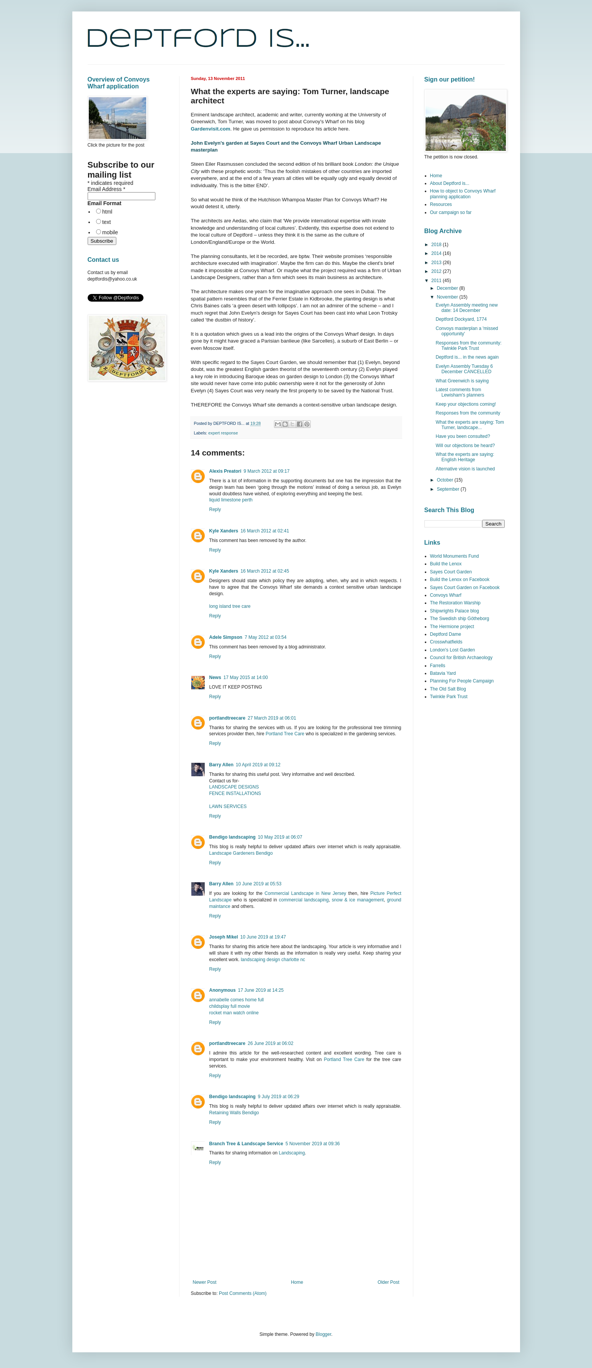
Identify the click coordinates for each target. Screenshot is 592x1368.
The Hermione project (452, 626)
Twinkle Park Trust (449, 696)
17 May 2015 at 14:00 (245, 677)
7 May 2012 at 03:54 (265, 637)
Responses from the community (467, 413)
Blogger (323, 1334)
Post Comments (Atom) (243, 1293)
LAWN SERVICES (228, 806)
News (215, 677)
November (448, 297)
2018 (437, 244)
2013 (437, 262)
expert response (223, 433)
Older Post (389, 1282)
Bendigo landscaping (232, 837)
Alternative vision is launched (465, 469)
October (445, 480)
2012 (437, 271)
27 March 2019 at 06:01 (272, 718)
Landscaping (292, 1153)
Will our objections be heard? (465, 445)
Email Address (107, 189)
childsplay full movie (229, 1006)
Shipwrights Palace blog (454, 611)
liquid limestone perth (231, 500)
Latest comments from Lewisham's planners (459, 392)
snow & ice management (358, 900)
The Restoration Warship (455, 603)
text (106, 222)
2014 (437, 253)
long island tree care (230, 606)
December (448, 288)
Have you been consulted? (462, 436)
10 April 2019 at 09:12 (258, 764)
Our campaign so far (451, 212)
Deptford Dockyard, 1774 (460, 319)
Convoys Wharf (446, 595)
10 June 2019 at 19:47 (263, 937)
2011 (437, 280)
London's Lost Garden (452, 650)
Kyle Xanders (223, 531)
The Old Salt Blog (448, 689)
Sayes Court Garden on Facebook (465, 587)
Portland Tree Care (285, 733)
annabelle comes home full (236, 999)
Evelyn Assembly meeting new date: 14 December (466, 307)
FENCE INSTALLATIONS (235, 793)
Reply (215, 509)
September (448, 489)
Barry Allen (221, 764)
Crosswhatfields (446, 642)
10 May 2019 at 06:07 (280, 837)
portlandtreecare (227, 718)
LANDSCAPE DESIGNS (234, 787)
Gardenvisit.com (210, 129)
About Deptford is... (450, 183)
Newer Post (205, 1282)
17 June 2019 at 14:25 (261, 990)
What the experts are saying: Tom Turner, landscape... (469, 425)
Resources (441, 204)
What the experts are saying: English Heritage (464, 457)
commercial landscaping (304, 900)
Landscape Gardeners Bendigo (241, 853)
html (107, 212)
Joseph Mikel (223, 937)
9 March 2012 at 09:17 (267, 471)
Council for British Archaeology (461, 657)
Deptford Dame (445, 634)
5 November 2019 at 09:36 (312, 1143)
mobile (110, 232)
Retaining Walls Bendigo (234, 1112)
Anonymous (222, 990)
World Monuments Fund (454, 556)
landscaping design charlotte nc (273, 959)
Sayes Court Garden (451, 572)
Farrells (437, 665)
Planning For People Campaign (462, 681)
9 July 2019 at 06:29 (278, 1096)
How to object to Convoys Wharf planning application (463, 193)
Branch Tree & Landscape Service (246, 1143)
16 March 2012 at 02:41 (265, 531)
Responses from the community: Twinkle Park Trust (468, 345)
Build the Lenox (446, 563)
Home (297, 1282)
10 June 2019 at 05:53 (258, 883)
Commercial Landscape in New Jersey (305, 893)
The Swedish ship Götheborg (459, 618)
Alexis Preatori (225, 471)
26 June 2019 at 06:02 (270, 1043)
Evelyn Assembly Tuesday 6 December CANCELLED (464, 369)
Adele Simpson (226, 637)
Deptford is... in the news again (467, 357)
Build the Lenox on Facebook (459, 579)
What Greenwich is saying (462, 381)
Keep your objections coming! (465, 404)
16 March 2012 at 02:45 (265, 571)
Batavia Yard (443, 673)
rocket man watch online (234, 1012)
